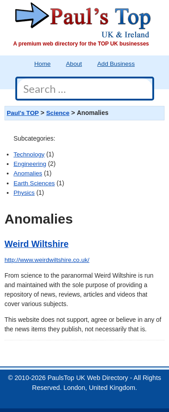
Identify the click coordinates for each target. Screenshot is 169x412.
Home (42, 63)
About (74, 63)
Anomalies (28, 173)
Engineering (30, 163)
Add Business (116, 63)
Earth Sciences (34, 183)
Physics (24, 192)
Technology (29, 154)
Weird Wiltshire (37, 244)
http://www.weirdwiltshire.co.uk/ (47, 259)
